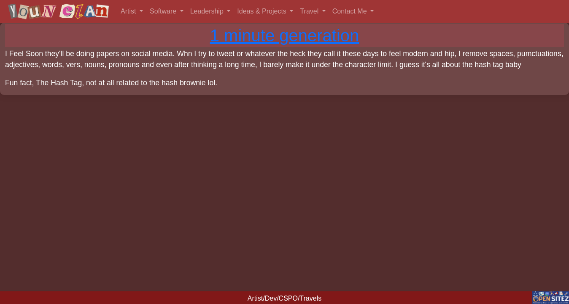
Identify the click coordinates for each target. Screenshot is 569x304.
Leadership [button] (208, 11)
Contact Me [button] (350, 11)
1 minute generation (284, 35)
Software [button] (164, 11)
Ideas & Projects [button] (262, 11)
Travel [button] (310, 11)
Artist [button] (129, 11)
